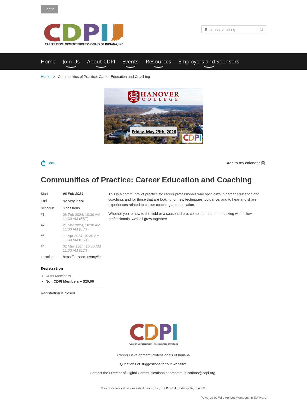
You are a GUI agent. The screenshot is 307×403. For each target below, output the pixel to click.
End (44, 201)
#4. (43, 246)
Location (47, 257)
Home (45, 76)
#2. (43, 225)
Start (44, 194)
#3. (43, 236)
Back (51, 163)
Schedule (48, 208)
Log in (49, 8)
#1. (43, 215)
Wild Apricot (226, 397)
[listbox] (246, 163)
